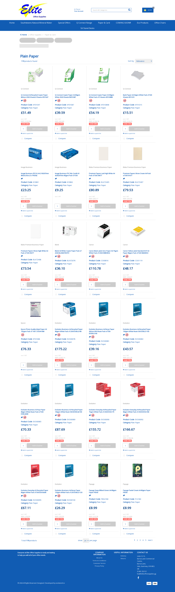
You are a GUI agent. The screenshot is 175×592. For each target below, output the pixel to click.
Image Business (26, 167)
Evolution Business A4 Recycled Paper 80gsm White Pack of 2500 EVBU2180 (69, 330)
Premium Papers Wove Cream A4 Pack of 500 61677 (137, 174)
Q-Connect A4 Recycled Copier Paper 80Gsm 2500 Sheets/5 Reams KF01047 (34, 96)
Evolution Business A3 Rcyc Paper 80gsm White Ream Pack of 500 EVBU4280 (33, 412)
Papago (91, 484)
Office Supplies (35, 35)
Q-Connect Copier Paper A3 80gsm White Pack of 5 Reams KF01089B (101, 96)
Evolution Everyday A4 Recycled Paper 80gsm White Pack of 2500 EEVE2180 (136, 411)
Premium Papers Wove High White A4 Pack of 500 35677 (34, 252)
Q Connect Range (84, 22)
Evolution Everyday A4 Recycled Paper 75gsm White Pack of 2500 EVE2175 (102, 411)
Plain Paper (33, 108)
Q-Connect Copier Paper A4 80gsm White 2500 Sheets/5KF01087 (67, 96)
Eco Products (142, 22)
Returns (123, 558)
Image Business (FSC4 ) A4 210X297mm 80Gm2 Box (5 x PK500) (35, 174)
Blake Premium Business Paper (100, 167)
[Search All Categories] (111, 10)
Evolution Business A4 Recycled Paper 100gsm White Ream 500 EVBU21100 (137, 330)
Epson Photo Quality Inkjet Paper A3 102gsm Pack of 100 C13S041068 (34, 330)
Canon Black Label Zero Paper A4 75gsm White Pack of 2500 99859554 (103, 252)
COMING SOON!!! (123, 22)
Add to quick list (27, 133)
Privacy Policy (99, 566)
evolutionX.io (60, 583)
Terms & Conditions (99, 560)
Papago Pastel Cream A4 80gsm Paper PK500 (136, 491)
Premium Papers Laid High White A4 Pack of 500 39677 (102, 174)
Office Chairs (160, 22)
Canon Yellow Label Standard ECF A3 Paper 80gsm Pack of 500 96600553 (136, 252)
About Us (99, 558)
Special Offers (64, 22)
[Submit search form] (129, 10)
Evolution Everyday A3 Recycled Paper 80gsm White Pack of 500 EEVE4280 (34, 491)
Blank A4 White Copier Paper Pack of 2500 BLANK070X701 (68, 252)
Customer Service (99, 563)
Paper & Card (104, 22)
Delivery (123, 556)
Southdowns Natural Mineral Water (36, 22)
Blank (57, 245)
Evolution (58, 323)
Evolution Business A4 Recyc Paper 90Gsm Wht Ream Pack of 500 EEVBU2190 (101, 331)
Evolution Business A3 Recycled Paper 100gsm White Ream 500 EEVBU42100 (69, 411)
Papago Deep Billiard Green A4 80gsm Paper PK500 (102, 491)
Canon (91, 245)
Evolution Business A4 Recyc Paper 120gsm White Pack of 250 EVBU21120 (68, 491)
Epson (23, 323)
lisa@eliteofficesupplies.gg (146, 574)
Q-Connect (25, 89)
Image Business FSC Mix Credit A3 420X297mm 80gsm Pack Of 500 (67, 174)
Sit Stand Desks (87, 28)
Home (12, 22)
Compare (26, 138)
